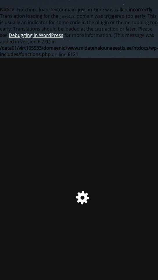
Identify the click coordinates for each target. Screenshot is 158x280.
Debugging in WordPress (36, 35)
